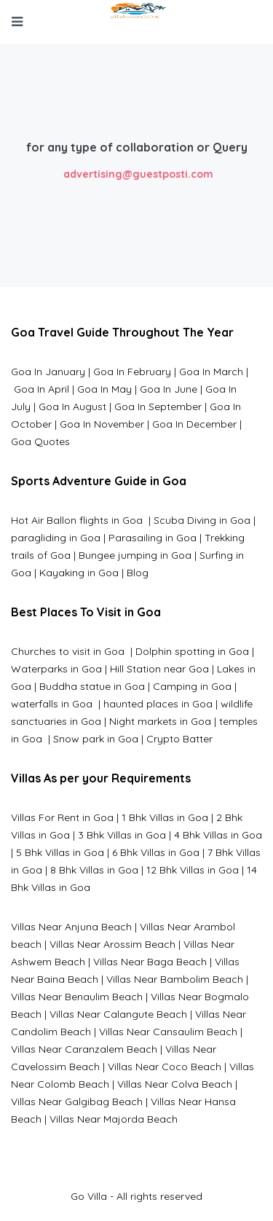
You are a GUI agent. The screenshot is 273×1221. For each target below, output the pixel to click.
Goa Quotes (40, 441)
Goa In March (212, 371)
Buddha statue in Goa (92, 686)
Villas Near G (41, 1101)
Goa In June (168, 389)
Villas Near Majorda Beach (114, 1119)
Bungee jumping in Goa (135, 555)
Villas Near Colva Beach (174, 1084)
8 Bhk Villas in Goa (94, 869)
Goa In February (132, 371)
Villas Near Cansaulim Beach (168, 1031)
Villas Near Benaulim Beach (77, 996)
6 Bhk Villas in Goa (155, 852)
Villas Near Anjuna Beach (71, 926)
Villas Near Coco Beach (164, 1066)
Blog (138, 572)
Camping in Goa (191, 686)
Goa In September (158, 406)
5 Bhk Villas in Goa (60, 852)
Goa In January (48, 371)
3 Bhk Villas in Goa (122, 834)
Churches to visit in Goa (69, 651)
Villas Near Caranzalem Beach (84, 1049)
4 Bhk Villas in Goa (218, 834)
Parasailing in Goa (152, 537)
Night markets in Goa (160, 721)
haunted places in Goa (156, 703)
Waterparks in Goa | (60, 668)
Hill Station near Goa (159, 668)
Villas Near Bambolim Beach (174, 979)
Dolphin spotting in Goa (192, 651)
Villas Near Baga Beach (150, 961)
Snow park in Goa (95, 738)
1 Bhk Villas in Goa (165, 817)
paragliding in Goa (55, 537)
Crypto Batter (179, 738)
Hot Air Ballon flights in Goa (78, 520)
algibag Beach (107, 1101)
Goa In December (194, 424)
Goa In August (72, 406)
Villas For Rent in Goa (62, 817)
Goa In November (102, 424)
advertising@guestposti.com (138, 174)
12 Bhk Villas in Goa (192, 869)
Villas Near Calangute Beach (118, 1014)
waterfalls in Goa (53, 703)
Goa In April (41, 389)
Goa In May (104, 389)
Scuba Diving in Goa (202, 520)
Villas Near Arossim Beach (112, 944)
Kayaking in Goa (79, 572)
